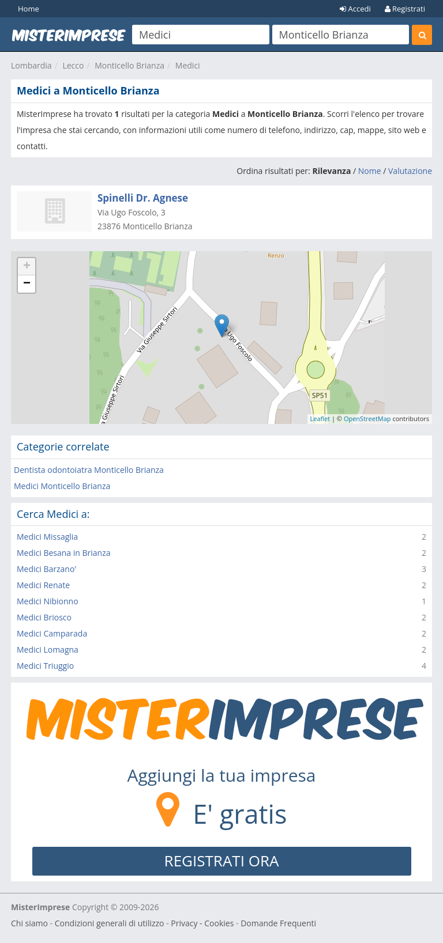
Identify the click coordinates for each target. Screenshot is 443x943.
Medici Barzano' (46, 568)
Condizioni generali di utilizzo (109, 923)
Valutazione (410, 170)
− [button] (27, 284)
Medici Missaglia (47, 536)
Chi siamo (29, 923)
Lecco (73, 65)
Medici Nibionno (47, 601)
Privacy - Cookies (202, 923)
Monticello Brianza (129, 65)
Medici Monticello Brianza (62, 485)
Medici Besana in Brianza (64, 552)
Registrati (405, 8)
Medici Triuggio (45, 665)
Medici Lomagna (47, 649)
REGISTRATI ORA (221, 860)
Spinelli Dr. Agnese (142, 197)
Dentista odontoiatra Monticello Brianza (89, 469)
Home (28, 8)
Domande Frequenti (278, 923)
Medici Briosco (44, 617)
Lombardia (31, 65)
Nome (369, 170)
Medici (187, 65)
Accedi (355, 8)
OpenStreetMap (367, 418)
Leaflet (320, 418)
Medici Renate (43, 585)
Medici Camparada (52, 633)
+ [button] (27, 266)
